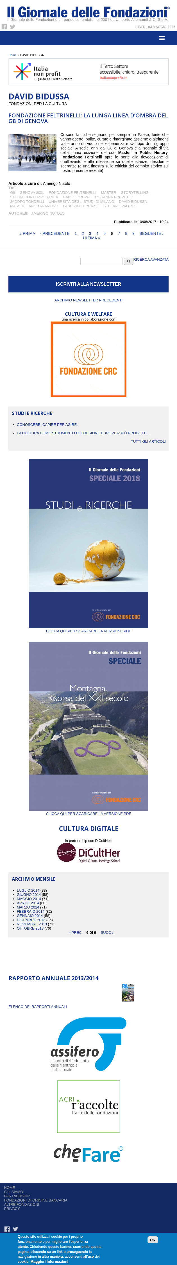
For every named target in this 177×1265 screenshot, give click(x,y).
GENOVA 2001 (32, 192)
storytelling (135, 192)
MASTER (108, 192)
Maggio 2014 (29, 899)
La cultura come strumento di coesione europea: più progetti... (83, 433)
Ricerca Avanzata (151, 259)
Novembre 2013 (32, 924)
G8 (12, 192)
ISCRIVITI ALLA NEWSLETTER (88, 284)
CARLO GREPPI (76, 197)
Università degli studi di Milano (81, 201)
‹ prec (75, 932)
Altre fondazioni (21, 1204)
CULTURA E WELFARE (88, 314)
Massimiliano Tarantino (34, 206)
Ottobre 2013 (30, 928)
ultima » (91, 238)
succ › (107, 932)
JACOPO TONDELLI (27, 201)
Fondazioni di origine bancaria (35, 1200)
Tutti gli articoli (148, 441)
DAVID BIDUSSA (133, 201)
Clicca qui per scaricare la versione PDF (88, 629)
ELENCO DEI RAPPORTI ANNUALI (37, 1007)
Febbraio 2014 (30, 911)
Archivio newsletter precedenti (89, 300)
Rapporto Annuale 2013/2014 (53, 978)
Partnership (17, 1196)
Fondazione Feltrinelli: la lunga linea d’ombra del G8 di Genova (88, 118)
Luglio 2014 (28, 890)
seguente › (152, 233)
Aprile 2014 (28, 903)
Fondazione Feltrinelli (72, 192)
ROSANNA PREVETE (113, 197)
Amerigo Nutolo (48, 213)
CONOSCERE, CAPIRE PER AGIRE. (47, 425)
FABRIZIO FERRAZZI (80, 206)
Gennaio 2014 (30, 916)
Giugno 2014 (29, 894)
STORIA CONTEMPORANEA (34, 197)
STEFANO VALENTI (120, 206)
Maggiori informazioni (49, 1262)
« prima (27, 233)
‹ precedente (54, 233)
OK (153, 1240)
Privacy (12, 1209)
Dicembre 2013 (31, 920)
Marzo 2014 (28, 907)
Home (12, 55)
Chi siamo (13, 1192)
